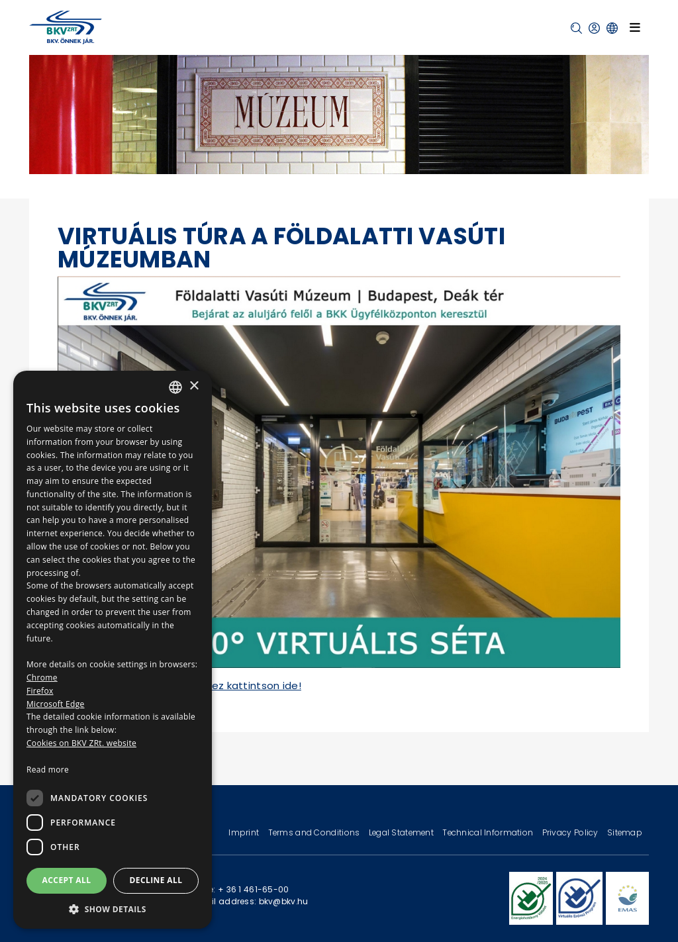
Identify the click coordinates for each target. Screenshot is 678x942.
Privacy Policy (571, 832)
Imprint (244, 832)
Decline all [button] (156, 880)
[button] (576, 28)
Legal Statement (402, 832)
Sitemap (624, 832)
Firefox (40, 690)
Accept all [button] (66, 880)
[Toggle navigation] (635, 27)
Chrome (42, 677)
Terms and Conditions (315, 832)
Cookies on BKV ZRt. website (81, 743)
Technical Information (488, 832)
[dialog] (112, 650)
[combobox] (175, 387)
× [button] (194, 386)
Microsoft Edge (55, 704)
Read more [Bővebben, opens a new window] (47, 769)
